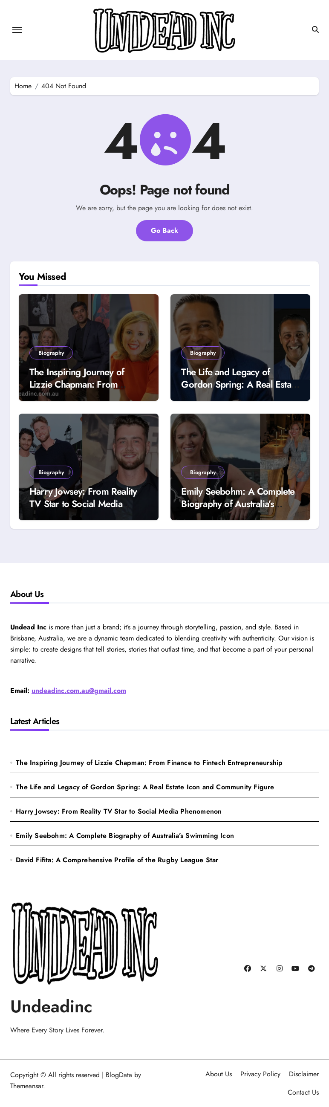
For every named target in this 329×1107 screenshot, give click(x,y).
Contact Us (303, 1092)
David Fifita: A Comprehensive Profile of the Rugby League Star (117, 860)
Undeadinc (51, 1006)
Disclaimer (304, 1074)
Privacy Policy (260, 1074)
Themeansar (26, 1086)
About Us (218, 1074)
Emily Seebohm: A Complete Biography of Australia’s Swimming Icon (237, 503)
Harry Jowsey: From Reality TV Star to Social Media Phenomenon (83, 503)
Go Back (164, 230)
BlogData (119, 1075)
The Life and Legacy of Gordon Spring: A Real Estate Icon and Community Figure (239, 384)
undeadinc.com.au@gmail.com (79, 690)
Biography (51, 353)
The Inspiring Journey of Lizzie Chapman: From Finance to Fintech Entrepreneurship (76, 390)
